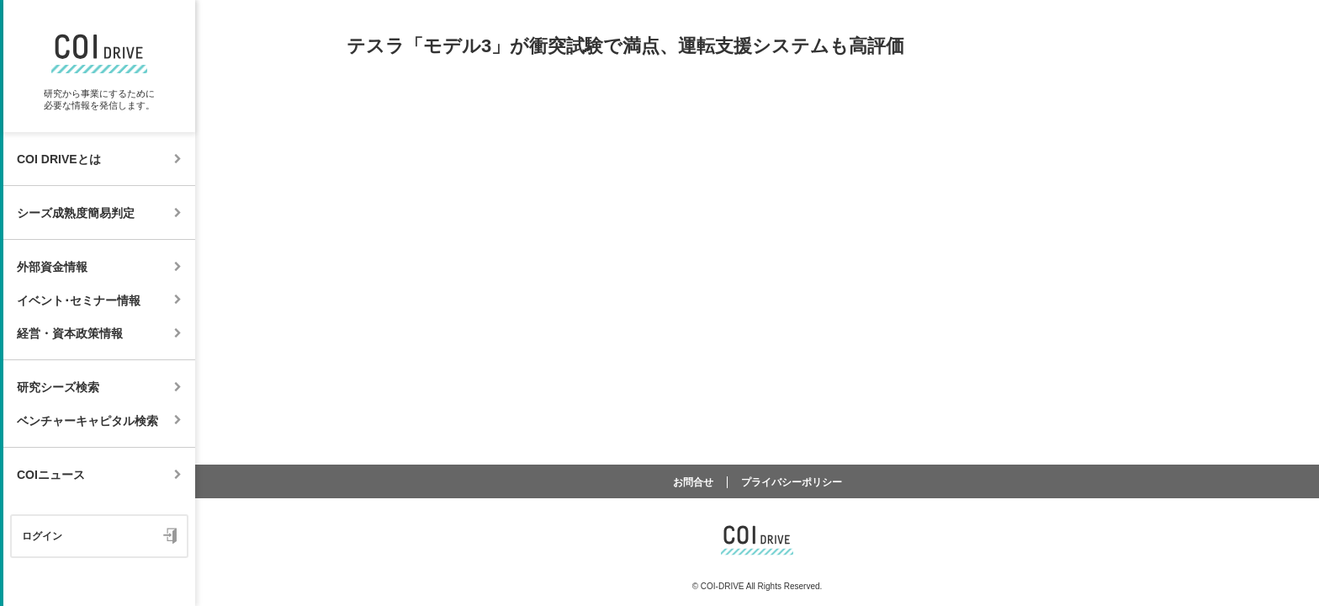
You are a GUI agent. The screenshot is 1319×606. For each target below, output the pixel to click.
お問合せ (693, 482)
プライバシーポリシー (791, 482)
